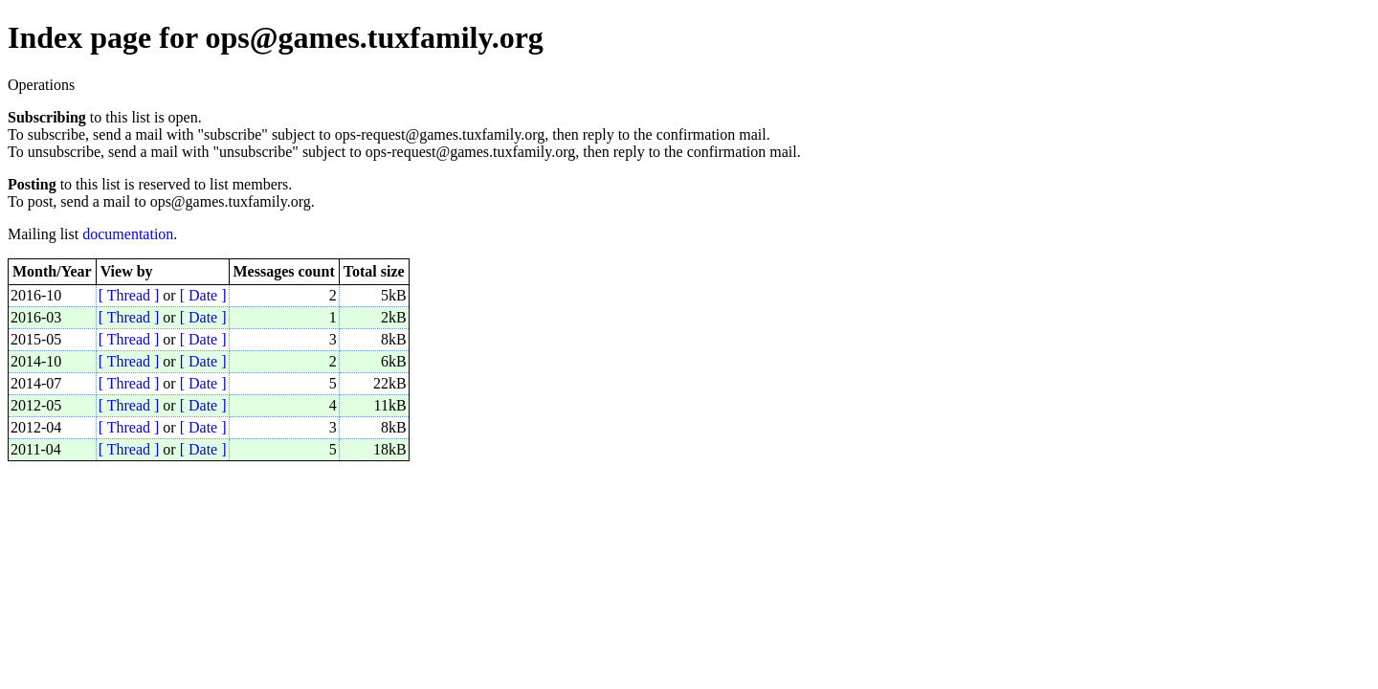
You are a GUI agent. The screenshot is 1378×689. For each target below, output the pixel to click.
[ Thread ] (129, 295)
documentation (127, 234)
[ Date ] (203, 295)
